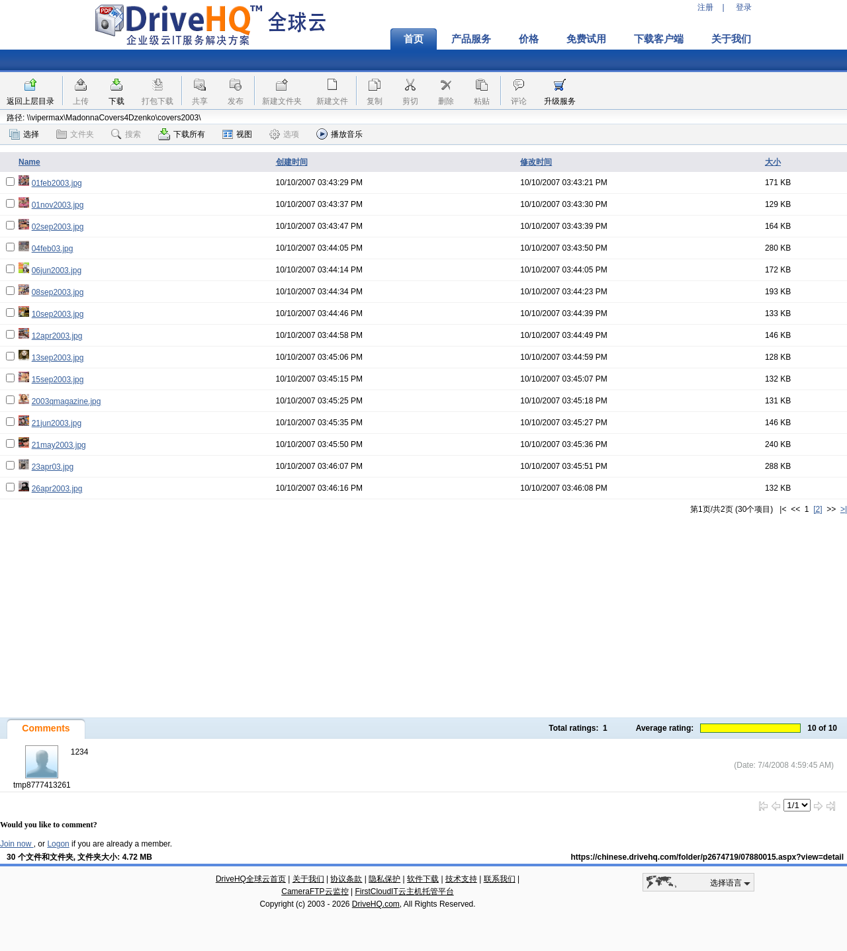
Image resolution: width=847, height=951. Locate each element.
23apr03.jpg (52, 467)
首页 (414, 39)
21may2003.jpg (59, 445)
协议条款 (346, 879)
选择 (24, 134)
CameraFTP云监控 (314, 891)
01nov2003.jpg (58, 205)
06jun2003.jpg (56, 270)
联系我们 (499, 879)
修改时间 (536, 162)
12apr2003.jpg (57, 336)
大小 (773, 162)
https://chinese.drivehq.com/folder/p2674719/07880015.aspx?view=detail (707, 857)
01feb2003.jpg (57, 183)
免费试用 (586, 39)
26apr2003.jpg (57, 488)
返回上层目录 (30, 101)
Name (29, 162)
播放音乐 (339, 134)
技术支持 (461, 879)
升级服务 (560, 101)
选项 (284, 134)
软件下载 (423, 879)
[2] (817, 509)
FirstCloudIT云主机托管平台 (404, 891)
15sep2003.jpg (58, 379)
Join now (17, 843)
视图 (237, 134)
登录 (744, 7)
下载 (116, 101)
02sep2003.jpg (58, 226)
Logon (58, 843)
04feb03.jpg (52, 248)
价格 (529, 39)
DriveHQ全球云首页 (251, 879)
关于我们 (731, 39)
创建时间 (292, 162)
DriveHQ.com (376, 904)
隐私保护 (384, 879)
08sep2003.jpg (58, 292)
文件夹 (75, 134)
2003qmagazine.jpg (66, 401)
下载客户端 (659, 39)
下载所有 (181, 134)
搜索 (126, 134)
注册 (705, 7)
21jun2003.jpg (56, 423)
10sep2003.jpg (58, 314)
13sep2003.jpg (58, 357)
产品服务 (471, 39)
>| (843, 509)
